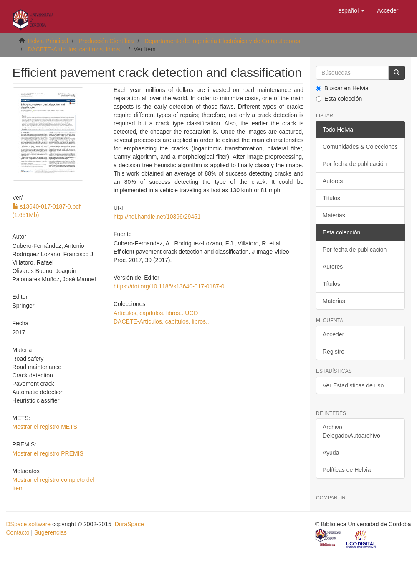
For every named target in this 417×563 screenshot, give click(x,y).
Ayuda (331, 452)
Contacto (18, 532)
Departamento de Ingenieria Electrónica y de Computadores (222, 41)
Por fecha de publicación (355, 163)
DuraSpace (129, 524)
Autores (333, 181)
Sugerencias (50, 532)
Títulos (331, 198)
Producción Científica (106, 41)
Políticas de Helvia (347, 469)
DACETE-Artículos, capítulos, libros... (76, 49)
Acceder (333, 334)
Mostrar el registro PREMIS (48, 453)
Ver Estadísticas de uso (353, 385)
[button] (351, 10)
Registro (333, 351)
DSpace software (28, 524)
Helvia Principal (48, 41)
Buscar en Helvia (342, 88)
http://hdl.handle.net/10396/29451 (157, 216)
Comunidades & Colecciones (360, 146)
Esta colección (339, 98)
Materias (334, 215)
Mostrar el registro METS (45, 426)
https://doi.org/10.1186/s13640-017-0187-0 (169, 286)
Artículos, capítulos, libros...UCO (156, 313)
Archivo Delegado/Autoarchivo (351, 431)
